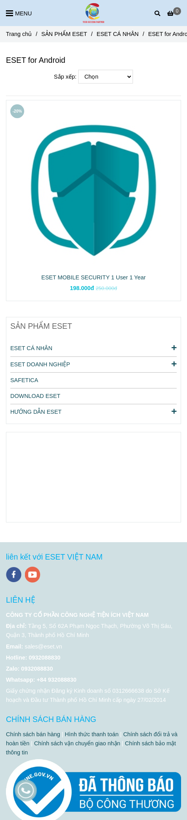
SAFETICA (24, 380)
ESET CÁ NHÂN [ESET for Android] (118, 34)
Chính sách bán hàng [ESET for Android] (33, 734)
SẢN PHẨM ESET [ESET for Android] (64, 34)
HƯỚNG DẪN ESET (93, 411)
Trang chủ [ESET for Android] (19, 34)
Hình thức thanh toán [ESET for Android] (92, 734)
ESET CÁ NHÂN (93, 347)
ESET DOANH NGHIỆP (93, 364)
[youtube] (32, 574)
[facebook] (13, 574)
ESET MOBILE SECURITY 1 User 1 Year (93, 277)
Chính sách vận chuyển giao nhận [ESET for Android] (77, 743)
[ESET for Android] (93, 13)
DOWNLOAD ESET (35, 396)
